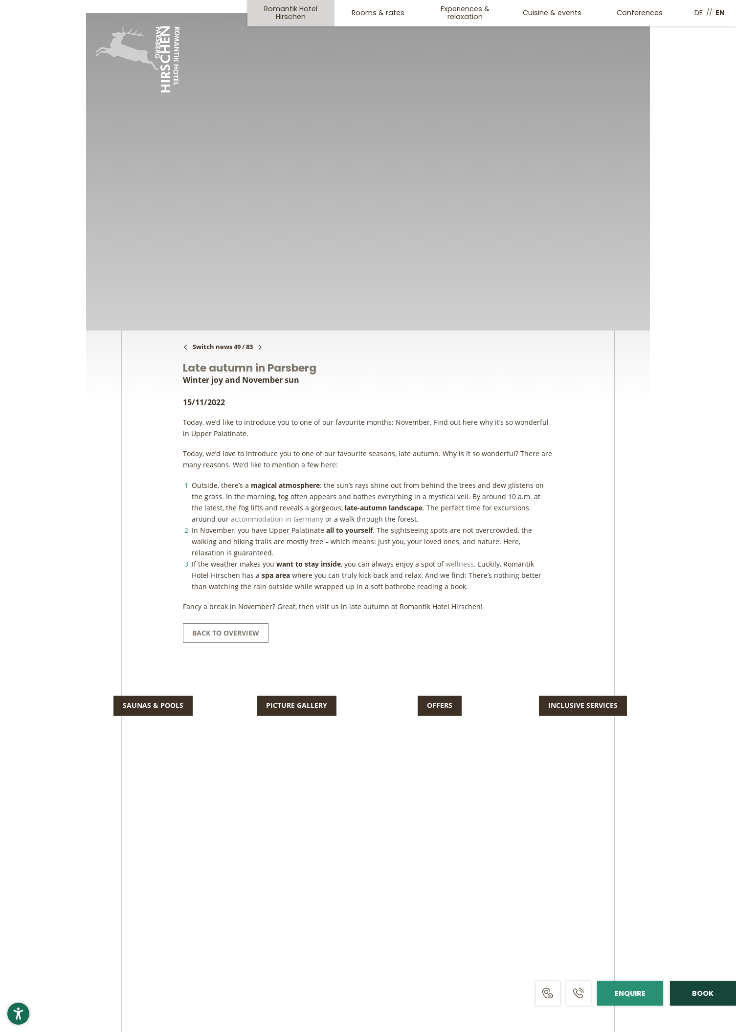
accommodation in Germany (277, 519)
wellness (460, 564)
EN (720, 12)
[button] (18, 1014)
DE (698, 12)
